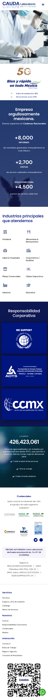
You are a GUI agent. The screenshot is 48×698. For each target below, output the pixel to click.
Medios (5, 632)
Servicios (6, 598)
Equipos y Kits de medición (13, 602)
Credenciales (7, 628)
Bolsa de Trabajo (9, 647)
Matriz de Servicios (10, 609)
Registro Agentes (9, 651)
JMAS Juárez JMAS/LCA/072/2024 (23, 572)
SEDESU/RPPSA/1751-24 (22, 575)
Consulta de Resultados (12, 655)
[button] (43, 4)
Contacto (6, 643)
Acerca (5, 621)
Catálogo (6, 605)
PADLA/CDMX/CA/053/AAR (19, 566)
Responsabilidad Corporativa (14, 624)
